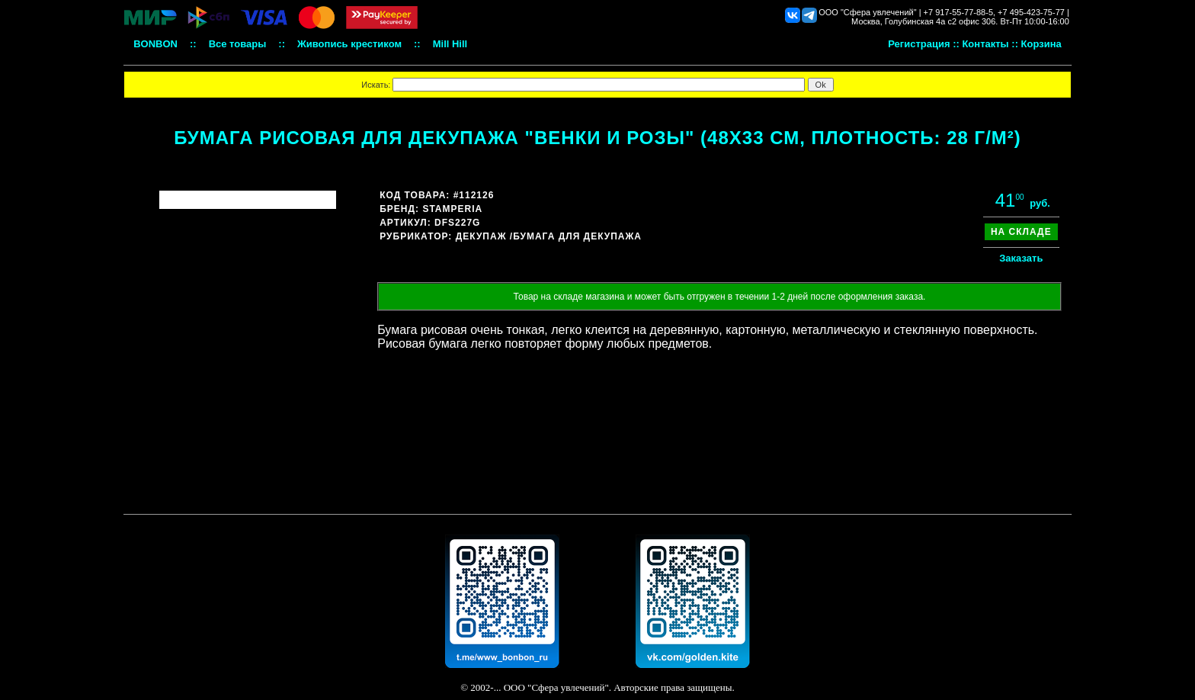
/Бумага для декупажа (576, 236)
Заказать (1021, 258)
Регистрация (919, 44)
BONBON (155, 44)
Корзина (1041, 44)
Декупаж (481, 236)
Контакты (985, 44)
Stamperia (452, 209)
